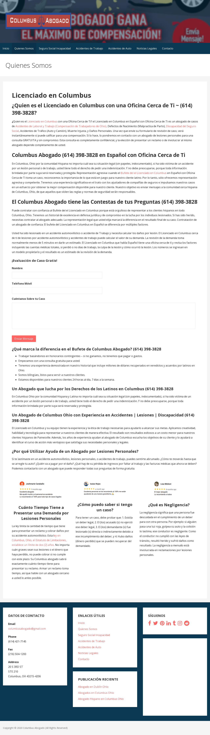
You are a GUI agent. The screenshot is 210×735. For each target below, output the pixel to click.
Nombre (17, 268)
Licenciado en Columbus (42, 121)
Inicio (6, 48)
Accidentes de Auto (119, 48)
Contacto (167, 48)
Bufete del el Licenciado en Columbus (144, 173)
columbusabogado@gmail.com (27, 628)
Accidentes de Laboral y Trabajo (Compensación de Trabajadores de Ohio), (61, 126)
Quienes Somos (24, 48)
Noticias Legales (147, 48)
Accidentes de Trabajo (89, 48)
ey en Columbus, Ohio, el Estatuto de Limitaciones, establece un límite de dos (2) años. (39, 540)
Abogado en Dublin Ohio (93, 687)
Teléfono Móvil (22, 283)
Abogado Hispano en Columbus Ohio (101, 699)
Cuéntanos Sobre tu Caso (28, 299)
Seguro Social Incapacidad (55, 48)
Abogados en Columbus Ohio (96, 693)
